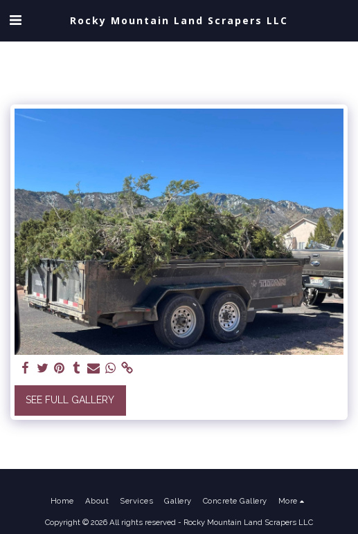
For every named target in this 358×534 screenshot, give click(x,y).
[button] (15, 20)
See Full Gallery (70, 399)
